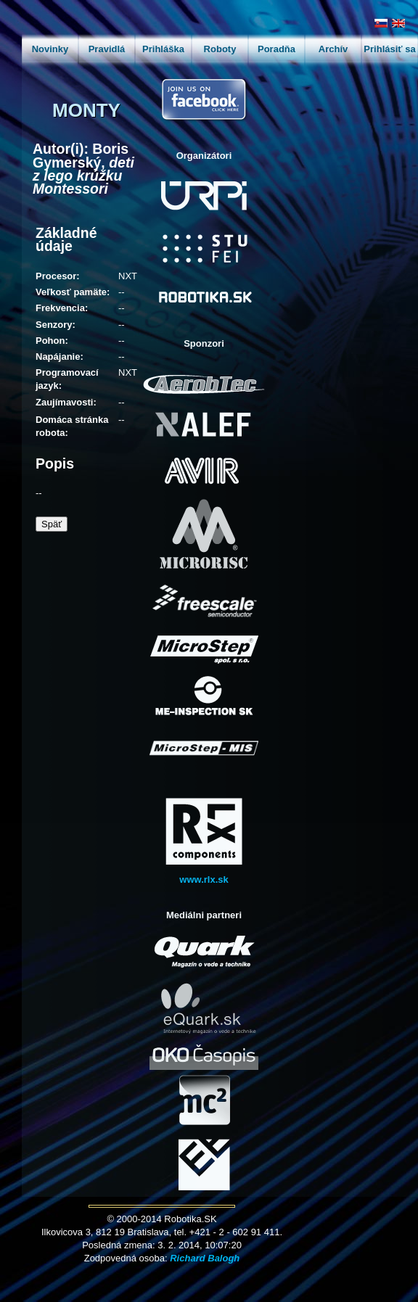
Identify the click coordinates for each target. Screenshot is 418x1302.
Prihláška (163, 49)
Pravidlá (107, 49)
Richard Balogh (204, 1258)
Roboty (220, 49)
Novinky (50, 49)
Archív (333, 49)
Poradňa (276, 49)
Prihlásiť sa (389, 49)
